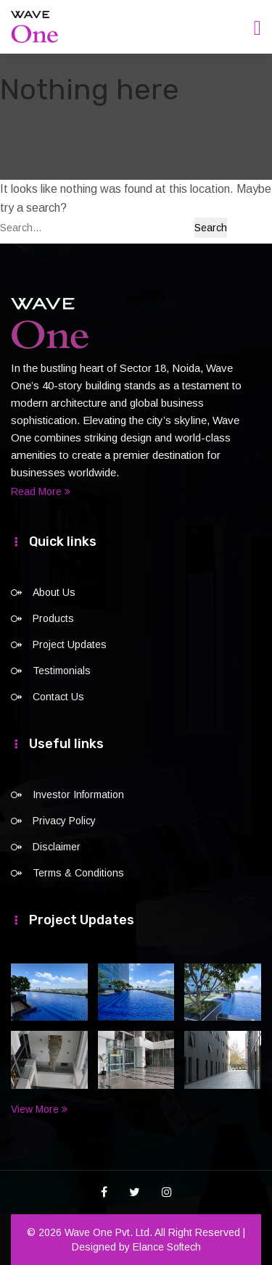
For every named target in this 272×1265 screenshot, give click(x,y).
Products (53, 618)
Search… (21, 227)
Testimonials (62, 670)
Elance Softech (167, 1247)
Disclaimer (57, 847)
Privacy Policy (64, 820)
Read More (40, 491)
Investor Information (78, 794)
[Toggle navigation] (257, 27)
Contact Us (58, 696)
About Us (54, 592)
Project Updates (70, 644)
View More (39, 1109)
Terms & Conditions (78, 873)
